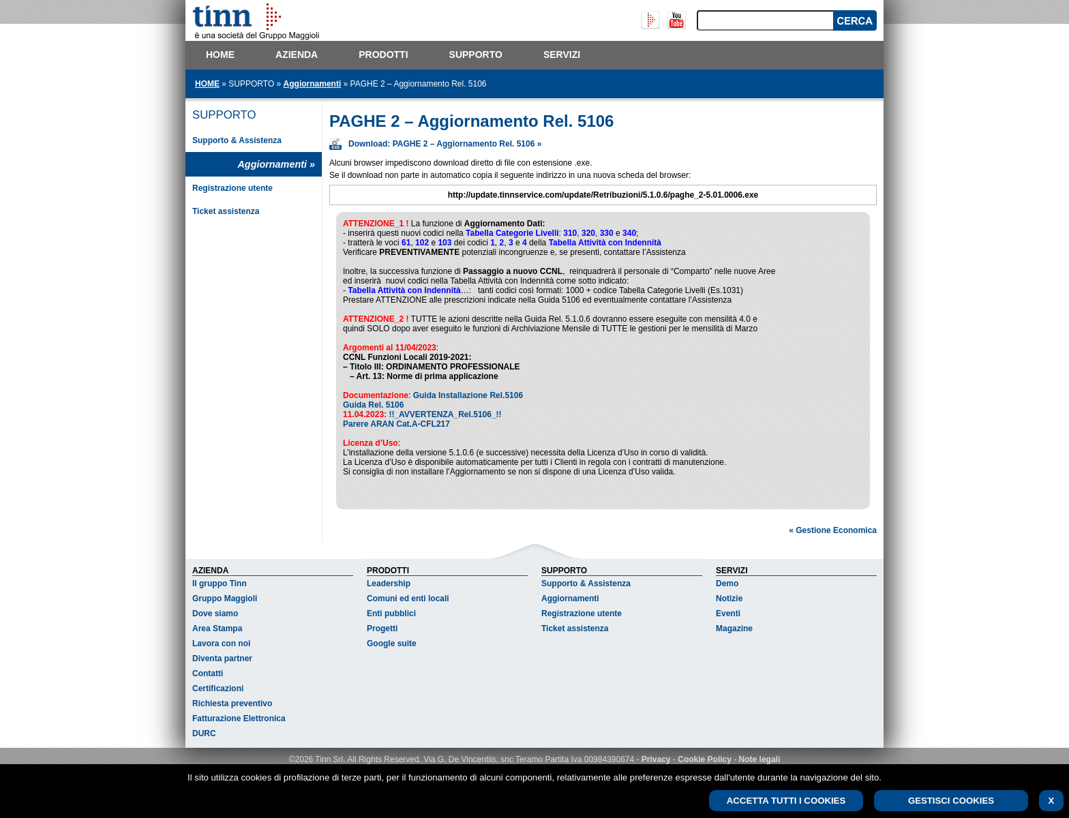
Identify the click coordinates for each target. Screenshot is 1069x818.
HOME (207, 84)
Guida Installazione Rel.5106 (468, 395)
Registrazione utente (232, 188)
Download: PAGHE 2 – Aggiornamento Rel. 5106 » (444, 144)
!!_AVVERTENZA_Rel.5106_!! (445, 414)
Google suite (392, 645)
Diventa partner (222, 660)
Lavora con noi (221, 645)
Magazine (734, 630)
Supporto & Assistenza (237, 140)
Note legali (760, 761)
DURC (204, 735)
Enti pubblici (391, 615)
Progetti (382, 630)
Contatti (207, 675)
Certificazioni (217, 690)
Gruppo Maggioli (224, 600)
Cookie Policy (705, 761)
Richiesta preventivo (232, 705)
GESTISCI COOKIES (951, 801)
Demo (727, 585)
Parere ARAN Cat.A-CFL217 (396, 424)
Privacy (656, 761)
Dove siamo (215, 615)
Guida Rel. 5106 (373, 405)
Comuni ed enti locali (408, 600)
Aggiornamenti (313, 84)
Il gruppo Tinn (219, 585)
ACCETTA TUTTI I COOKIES (786, 801)
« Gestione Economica (833, 532)
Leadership (388, 585)
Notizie (729, 600)
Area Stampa (217, 630)
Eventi (728, 615)
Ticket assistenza (226, 211)
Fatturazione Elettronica (239, 720)
